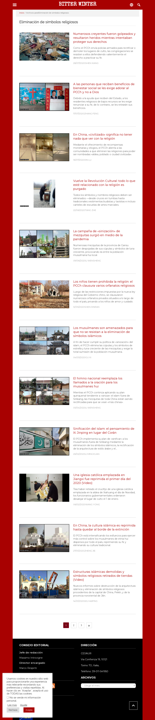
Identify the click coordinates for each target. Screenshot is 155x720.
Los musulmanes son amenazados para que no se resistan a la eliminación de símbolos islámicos (103, 332)
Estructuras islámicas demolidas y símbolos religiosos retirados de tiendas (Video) (102, 576)
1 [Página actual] (67, 625)
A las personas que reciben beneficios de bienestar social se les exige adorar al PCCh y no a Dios (104, 88)
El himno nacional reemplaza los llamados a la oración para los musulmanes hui (97, 382)
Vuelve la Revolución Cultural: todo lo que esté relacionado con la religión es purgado (104, 185)
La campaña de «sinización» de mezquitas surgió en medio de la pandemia (98, 235)
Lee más (12, 705)
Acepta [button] (28, 710)
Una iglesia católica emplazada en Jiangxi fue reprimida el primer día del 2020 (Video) (102, 479)
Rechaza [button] (13, 710)
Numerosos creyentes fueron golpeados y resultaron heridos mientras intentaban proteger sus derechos (104, 38)
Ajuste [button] (23, 705)
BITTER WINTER (77, 4)
